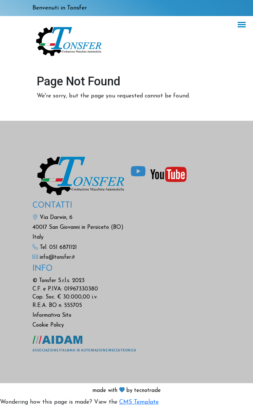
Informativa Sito (51, 315)
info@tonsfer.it (57, 257)
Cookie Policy (48, 325)
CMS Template (139, 402)
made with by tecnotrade (127, 390)
